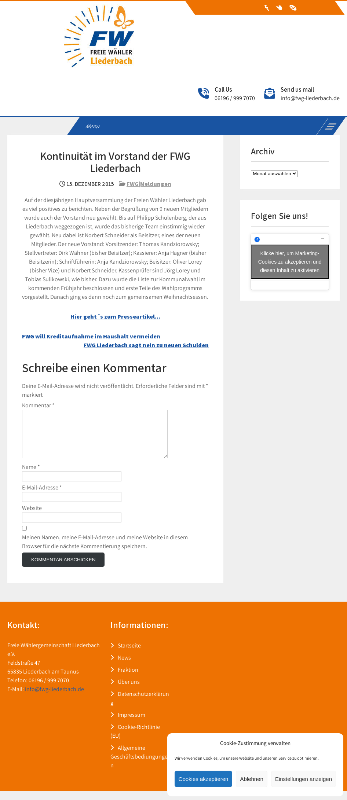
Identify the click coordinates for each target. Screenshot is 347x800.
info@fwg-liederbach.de (310, 98)
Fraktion (128, 678)
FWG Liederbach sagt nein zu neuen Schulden (146, 345)
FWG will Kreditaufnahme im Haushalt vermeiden (91, 336)
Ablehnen (251, 779)
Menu (93, 126)
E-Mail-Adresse (42, 496)
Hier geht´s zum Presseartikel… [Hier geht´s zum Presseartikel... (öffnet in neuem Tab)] (115, 316)
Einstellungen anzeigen (303, 779)
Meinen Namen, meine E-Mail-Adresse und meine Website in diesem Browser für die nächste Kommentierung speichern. (105, 550)
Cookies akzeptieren (204, 779)
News (124, 666)
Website (32, 517)
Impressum (131, 723)
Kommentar (38, 405)
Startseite (129, 654)
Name (31, 476)
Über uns (129, 690)
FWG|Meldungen (149, 184)
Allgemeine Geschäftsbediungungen (139, 765)
